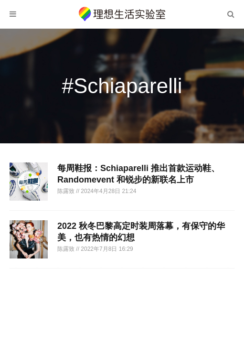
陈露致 (66, 191)
